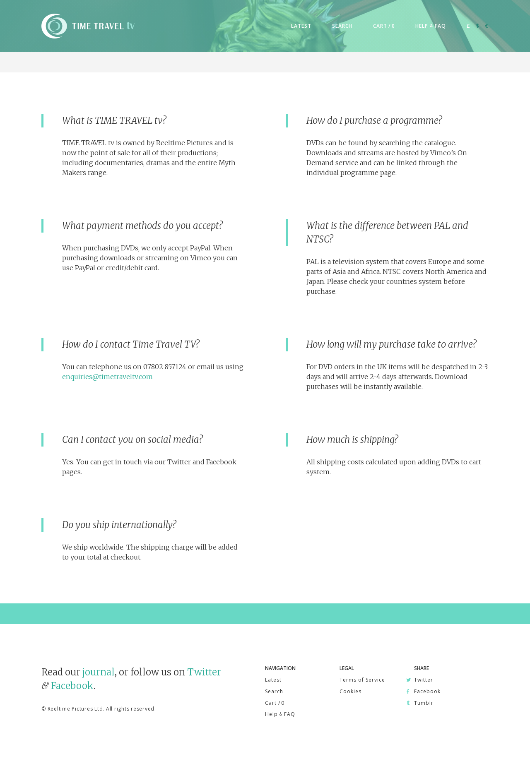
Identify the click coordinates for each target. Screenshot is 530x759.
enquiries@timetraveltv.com (107, 376)
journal (98, 672)
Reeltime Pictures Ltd (75, 708)
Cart (274, 702)
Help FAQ (280, 714)
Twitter (204, 672)
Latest (273, 679)
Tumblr (424, 702)
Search (274, 691)
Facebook (72, 686)
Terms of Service (362, 679)
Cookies (350, 691)
